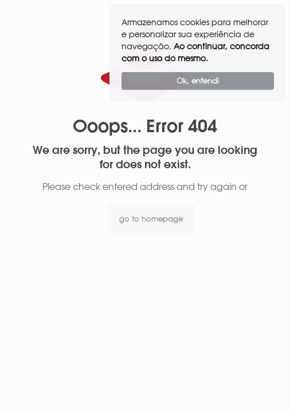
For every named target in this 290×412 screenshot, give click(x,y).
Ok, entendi (198, 80)
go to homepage (151, 218)
